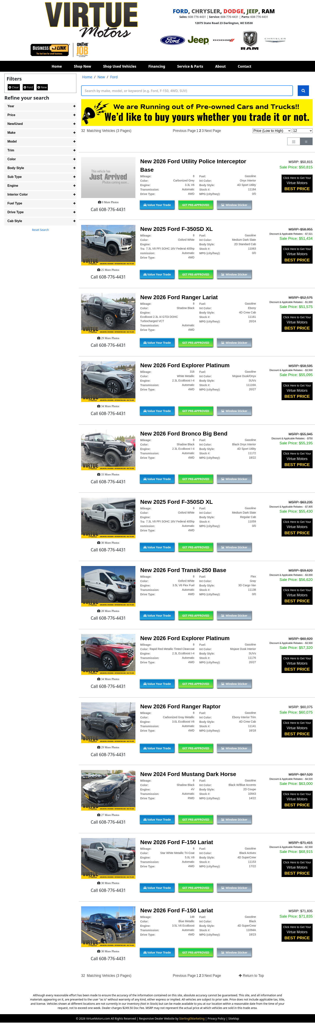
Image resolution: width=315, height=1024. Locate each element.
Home (57, 66)
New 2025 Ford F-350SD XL (176, 229)
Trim (10, 150)
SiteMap (233, 1019)
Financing (156, 66)
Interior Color (17, 194)
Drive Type (15, 212)
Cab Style (14, 221)
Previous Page (184, 131)
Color (11, 159)
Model (12, 141)
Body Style (15, 168)
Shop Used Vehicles (119, 66)
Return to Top (251, 976)
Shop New (82, 66)
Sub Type (14, 176)
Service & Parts (190, 66)
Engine (12, 185)
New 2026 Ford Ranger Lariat (179, 297)
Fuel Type (14, 203)
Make (11, 132)
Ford (28, 87)
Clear (14, 87)
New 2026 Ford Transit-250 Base (183, 570)
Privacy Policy (216, 1019)
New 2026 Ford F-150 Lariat (176, 842)
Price (11, 115)
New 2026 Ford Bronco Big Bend (183, 434)
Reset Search (40, 230)
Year (10, 106)
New (42, 87)
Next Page (213, 131)
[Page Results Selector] (302, 131)
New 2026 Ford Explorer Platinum (185, 366)
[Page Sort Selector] (271, 131)
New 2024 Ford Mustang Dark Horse (188, 774)
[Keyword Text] (187, 90)
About (220, 66)
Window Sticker (234, 205)
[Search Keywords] (303, 90)
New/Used (15, 123)
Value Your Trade (157, 205)
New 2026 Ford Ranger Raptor (180, 707)
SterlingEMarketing (192, 1019)
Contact (244, 66)
